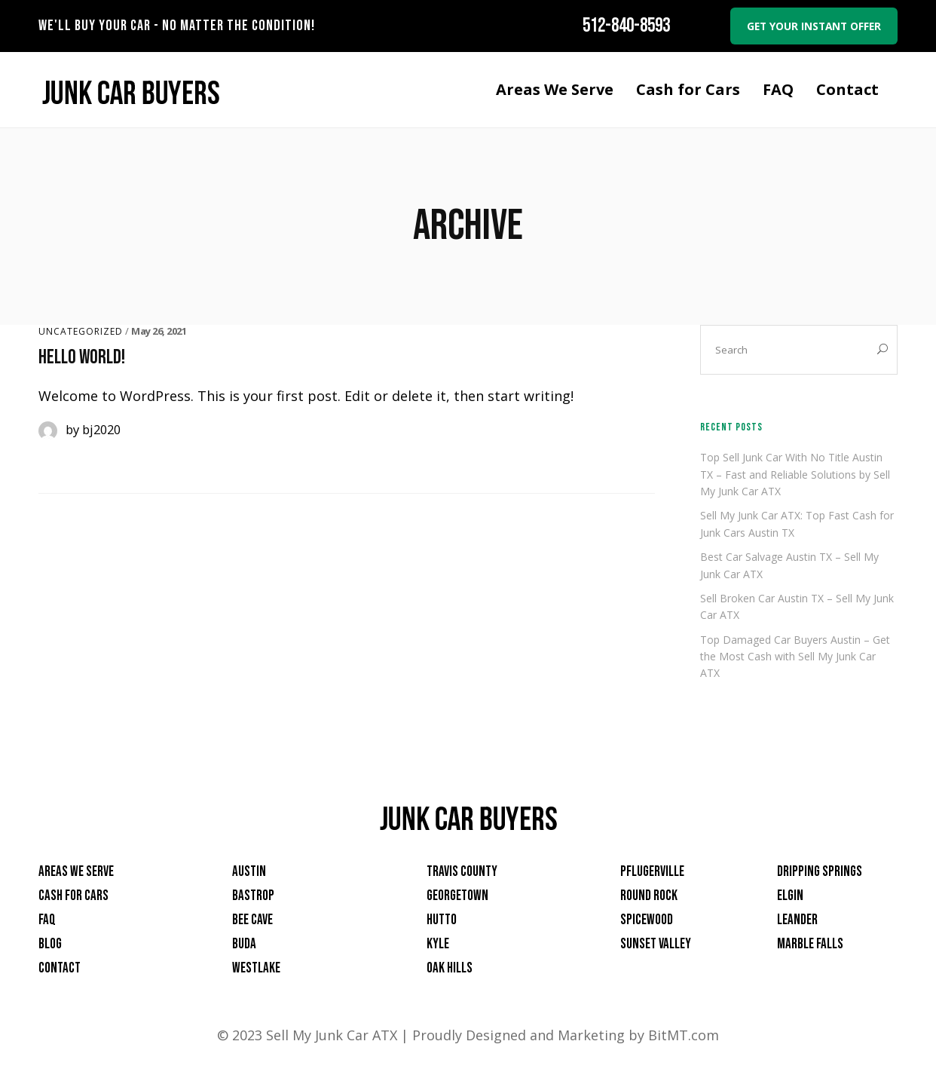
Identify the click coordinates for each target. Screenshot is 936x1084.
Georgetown (457, 896)
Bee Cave (252, 920)
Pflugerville (652, 872)
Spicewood (646, 920)
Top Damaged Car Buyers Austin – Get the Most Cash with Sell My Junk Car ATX (795, 657)
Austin (249, 872)
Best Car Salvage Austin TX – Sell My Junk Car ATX (789, 566)
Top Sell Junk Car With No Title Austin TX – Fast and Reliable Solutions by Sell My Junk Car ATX (795, 476)
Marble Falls (810, 945)
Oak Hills (450, 969)
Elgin (790, 896)
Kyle (438, 945)
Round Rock (649, 896)
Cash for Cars (73, 896)
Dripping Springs (819, 872)
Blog (50, 945)
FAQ (47, 920)
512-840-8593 (618, 26)
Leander (797, 920)
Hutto (442, 920)
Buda (244, 945)
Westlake (256, 969)
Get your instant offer (810, 27)
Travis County (462, 872)
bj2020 (101, 430)
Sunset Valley (655, 945)
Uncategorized (80, 332)
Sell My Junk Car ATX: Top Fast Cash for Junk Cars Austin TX (797, 525)
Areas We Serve (76, 872)
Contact (59, 969)
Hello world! (81, 358)
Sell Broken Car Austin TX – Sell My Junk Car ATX (797, 607)
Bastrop (253, 896)
